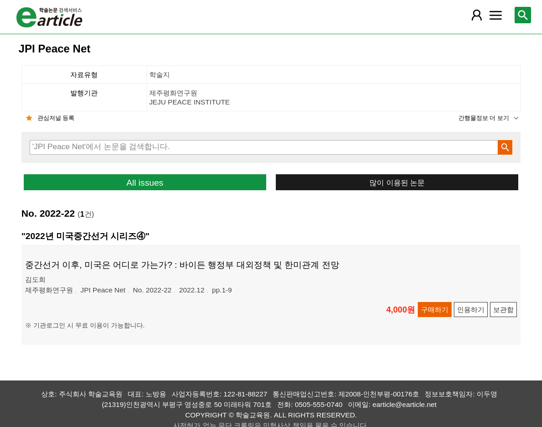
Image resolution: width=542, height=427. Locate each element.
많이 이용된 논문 (397, 182)
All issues (144, 182)
